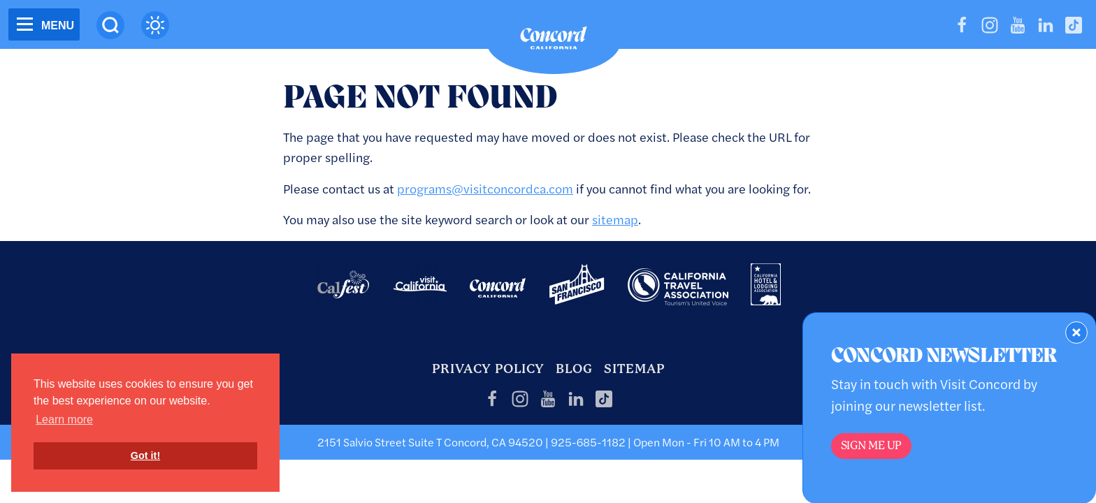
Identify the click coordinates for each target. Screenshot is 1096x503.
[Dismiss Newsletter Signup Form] (1076, 332)
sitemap (615, 219)
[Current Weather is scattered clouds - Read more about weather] (155, 25)
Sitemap (634, 368)
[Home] (553, 41)
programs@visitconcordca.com (485, 188)
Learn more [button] (64, 419)
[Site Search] (110, 25)
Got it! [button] (145, 455)
